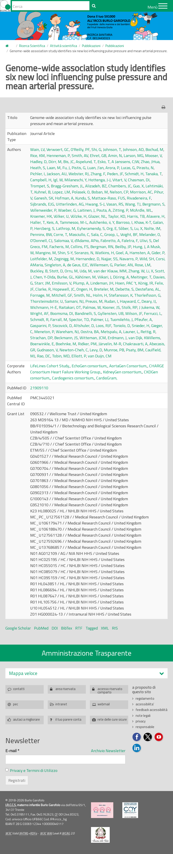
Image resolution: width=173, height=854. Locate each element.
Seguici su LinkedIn (136, 748)
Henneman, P (58, 155)
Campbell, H (40, 180)
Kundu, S (82, 198)
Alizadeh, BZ (96, 186)
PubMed (41, 628)
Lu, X (138, 228)
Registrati (16, 780)
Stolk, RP (129, 307)
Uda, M (86, 271)
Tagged (92, 628)
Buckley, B (39, 271)
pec (15, 704)
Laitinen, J (86, 210)
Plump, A (81, 283)
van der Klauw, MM (110, 271)
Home (8, 46)
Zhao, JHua (150, 162)
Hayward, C (130, 301)
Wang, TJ (133, 204)
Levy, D (96, 350)
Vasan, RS (114, 204)
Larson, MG (133, 155)
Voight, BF (128, 234)
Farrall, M (58, 319)
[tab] (86, 673)
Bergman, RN (101, 247)
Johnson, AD (133, 149)
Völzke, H (78, 216)
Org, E (112, 228)
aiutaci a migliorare (26, 719)
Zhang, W (136, 271)
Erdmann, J (117, 338)
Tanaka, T (153, 174)
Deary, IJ (148, 301)
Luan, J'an (95, 168)
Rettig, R (148, 332)
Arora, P (112, 168)
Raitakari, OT (70, 307)
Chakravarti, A (135, 344)
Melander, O (149, 234)
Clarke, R (43, 289)
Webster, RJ (78, 174)
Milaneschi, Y (75, 180)
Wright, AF (39, 313)
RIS (115, 628)
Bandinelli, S (85, 313)
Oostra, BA (90, 332)
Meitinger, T (141, 277)
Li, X (149, 271)
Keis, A (52, 222)
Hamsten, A (140, 253)
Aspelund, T (86, 162)
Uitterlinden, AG (70, 204)
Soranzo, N (83, 253)
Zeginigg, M (64, 259)
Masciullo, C (79, 234)
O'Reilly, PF (80, 149)
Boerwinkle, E (42, 344)
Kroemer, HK (41, 216)
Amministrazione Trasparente (87, 653)
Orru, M (71, 271)
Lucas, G (128, 168)
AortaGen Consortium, (128, 366)
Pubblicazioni (91, 45)
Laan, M (54, 168)
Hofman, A (64, 198)
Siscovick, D (62, 326)
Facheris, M (59, 247)
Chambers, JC (119, 186)
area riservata (65, 688)
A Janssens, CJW (125, 162)
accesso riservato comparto (110, 690)
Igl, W (58, 180)
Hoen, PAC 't (125, 283)
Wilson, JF (133, 313)
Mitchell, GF (62, 295)
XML (105, 628)
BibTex (66, 628)
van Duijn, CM (100, 356)
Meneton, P (44, 332)
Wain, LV (37, 149)
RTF (78, 628)
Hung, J (139, 247)
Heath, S (37, 168)
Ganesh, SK (43, 198)
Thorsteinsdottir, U (46, 301)
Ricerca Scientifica (32, 45)
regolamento (145, 698)
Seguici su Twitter (147, 737)
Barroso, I (124, 222)
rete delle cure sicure (112, 719)
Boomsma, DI (61, 313)
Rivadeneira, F (139, 198)
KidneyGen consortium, (122, 372)
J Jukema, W (149, 307)
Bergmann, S (153, 204)
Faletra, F (130, 241)
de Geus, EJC (77, 265)
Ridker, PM (87, 344)
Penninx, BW (41, 234)
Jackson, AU (57, 174)
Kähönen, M (85, 277)
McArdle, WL (141, 210)
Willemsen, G (101, 265)
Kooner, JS (111, 307)
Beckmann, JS (66, 338)
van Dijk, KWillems (144, 338)
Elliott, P (78, 356)
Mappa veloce (23, 673)
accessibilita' (145, 704)
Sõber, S (125, 228)
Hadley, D (38, 162)
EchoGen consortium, (89, 366)
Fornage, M (40, 295)
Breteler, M (104, 289)
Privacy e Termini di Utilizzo (33, 770)
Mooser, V (153, 155)
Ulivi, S (145, 241)
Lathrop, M (65, 228)
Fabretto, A (110, 241)
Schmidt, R (39, 319)
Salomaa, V (63, 241)
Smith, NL (82, 295)
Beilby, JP (123, 247)
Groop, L (111, 234)
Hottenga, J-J (99, 180)
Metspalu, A (111, 332)
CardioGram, (106, 378)
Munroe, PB (114, 350)
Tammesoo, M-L (73, 222)
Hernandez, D (87, 259)
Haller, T (37, 222)
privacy (141, 721)
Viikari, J (104, 277)
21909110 (39, 388)
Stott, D (56, 271)
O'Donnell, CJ (41, 241)
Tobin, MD (61, 356)
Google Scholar (18, 628)
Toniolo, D (121, 326)
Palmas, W (92, 307)
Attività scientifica (63, 45)
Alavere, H (155, 216)
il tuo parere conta (68, 719)
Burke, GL (65, 277)
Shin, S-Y (65, 253)
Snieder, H (140, 326)
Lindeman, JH (101, 283)
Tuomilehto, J (121, 319)
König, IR (145, 283)
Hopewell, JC (63, 289)
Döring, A (121, 277)
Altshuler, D (84, 326)
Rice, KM (37, 155)
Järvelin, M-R (109, 344)
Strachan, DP (41, 338)
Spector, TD (79, 319)
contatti (19, 688)
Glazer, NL (97, 216)
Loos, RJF (103, 326)
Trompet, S (39, 186)
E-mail (12, 751)
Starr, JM (42, 283)
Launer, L (131, 332)
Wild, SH (146, 259)
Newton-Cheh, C (73, 350)
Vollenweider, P (43, 210)
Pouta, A (103, 210)
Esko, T (104, 162)
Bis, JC (68, 162)
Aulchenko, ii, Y (101, 222)
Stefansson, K (120, 295)
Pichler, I (37, 174)
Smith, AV (80, 155)
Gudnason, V (47, 350)
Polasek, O (81, 192)
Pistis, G (78, 168)
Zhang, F (98, 174)
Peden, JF (115, 174)
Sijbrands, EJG (42, 204)
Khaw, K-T (142, 222)
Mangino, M (45, 253)
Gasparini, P (40, 326)
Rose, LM (142, 265)
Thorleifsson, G (147, 295)
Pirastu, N (145, 168)
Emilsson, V (61, 283)
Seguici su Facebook (136, 737)
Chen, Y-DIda (44, 277)
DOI (55, 628)
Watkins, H (104, 253)
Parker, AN (123, 265)
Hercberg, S (44, 228)
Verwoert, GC (57, 149)
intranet (61, 704)
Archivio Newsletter (108, 751)
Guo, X (138, 186)
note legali (143, 715)
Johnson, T (112, 149)
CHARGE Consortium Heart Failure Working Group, (97, 369)
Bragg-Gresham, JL (67, 186)
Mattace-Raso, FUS (108, 198)
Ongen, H (84, 289)
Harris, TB (136, 216)
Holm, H (100, 295)
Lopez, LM (61, 192)
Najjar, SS (109, 259)
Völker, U (61, 216)
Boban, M (99, 192)
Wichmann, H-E (43, 307)
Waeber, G (67, 210)
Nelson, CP (119, 192)
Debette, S (124, 289)
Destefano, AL (147, 289)
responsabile (145, 726)
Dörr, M (54, 162)
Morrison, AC (141, 192)
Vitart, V (119, 180)
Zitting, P (120, 210)
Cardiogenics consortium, (73, 378)
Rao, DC (43, 356)
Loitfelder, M (41, 259)
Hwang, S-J (95, 204)
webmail (104, 704)
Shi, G (96, 149)
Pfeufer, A (143, 319)
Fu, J (66, 168)
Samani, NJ (74, 301)
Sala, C (96, 234)
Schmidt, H (134, 174)
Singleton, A (55, 265)
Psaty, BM (134, 350)
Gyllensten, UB (110, 313)
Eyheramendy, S (91, 228)
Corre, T (60, 234)
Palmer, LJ (99, 319)
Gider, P (158, 253)
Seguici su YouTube (159, 737)
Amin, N (115, 155)
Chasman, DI (139, 180)
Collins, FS (80, 247)
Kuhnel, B (42, 192)
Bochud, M (154, 149)
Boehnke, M (66, 344)
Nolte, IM (152, 228)
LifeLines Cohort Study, (50, 366)
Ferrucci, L (152, 313)
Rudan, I (111, 301)
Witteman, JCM (93, 338)
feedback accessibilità (151, 709)
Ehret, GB (98, 155)
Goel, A (122, 253)
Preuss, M (93, 301)
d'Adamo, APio (87, 241)
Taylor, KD (116, 216)
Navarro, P (128, 259)
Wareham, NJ (67, 332)
